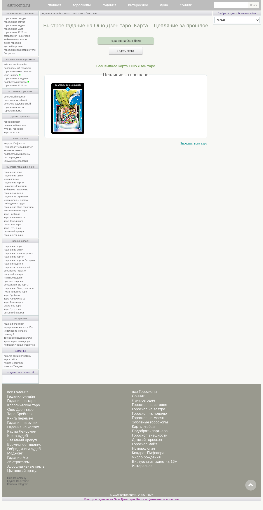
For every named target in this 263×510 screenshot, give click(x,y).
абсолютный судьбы (15, 64)
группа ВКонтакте (14, 363)
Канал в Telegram (13, 366)
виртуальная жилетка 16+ (18, 327)
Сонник (138, 396)
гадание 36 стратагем (16, 196)
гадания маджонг (13, 263)
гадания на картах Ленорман (20, 260)
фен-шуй (9, 334)
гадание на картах (14, 182)
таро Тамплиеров (13, 221)
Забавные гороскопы (150, 422)
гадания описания (14, 323)
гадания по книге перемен (18, 253)
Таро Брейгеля (20, 414)
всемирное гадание (15, 270)
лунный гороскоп (13, 128)
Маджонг (15, 453)
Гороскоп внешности (149, 435)
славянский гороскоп (15, 125)
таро (66, 13)
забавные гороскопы (15, 39)
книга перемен (12, 179)
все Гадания (17, 392)
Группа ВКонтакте (18, 481)
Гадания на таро (21, 401)
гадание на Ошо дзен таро (18, 207)
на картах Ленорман (15, 186)
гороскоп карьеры (14, 107)
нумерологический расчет (18, 147)
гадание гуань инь (14, 235)
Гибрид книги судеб (24, 449)
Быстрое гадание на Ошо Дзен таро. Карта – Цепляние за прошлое (131, 499)
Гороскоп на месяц (148, 418)
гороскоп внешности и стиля (20, 50)
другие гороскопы (20, 116)
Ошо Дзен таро (20, 409)
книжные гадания (13, 277)
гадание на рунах (13, 175)
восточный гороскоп (15, 96)
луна (164, 5)
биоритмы (9, 53)
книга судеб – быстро (16, 200)
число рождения (13, 157)
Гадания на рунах (22, 423)
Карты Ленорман (21, 431)
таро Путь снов (12, 228)
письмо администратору (17, 356)
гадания (109, 5)
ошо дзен (77, 13)
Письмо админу (16, 478)
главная (54, 5)
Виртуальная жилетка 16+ (154, 462)
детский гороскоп (13, 46)
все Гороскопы (144, 392)
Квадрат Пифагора (148, 453)
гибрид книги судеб (14, 203)
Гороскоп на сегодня (149, 405)
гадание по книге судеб (17, 267)
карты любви (12, 75)
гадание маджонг (13, 193)
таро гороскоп (11, 132)
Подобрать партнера (150, 431)
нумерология (20, 138)
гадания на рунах (13, 249)
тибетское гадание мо (16, 189)
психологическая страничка (19, 344)
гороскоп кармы (12, 110)
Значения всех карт (193, 143)
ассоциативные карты (16, 284)
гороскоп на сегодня (15, 18)
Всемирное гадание (24, 444)
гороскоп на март (13, 29)
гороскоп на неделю (15, 25)
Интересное (142, 466)
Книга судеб (17, 436)
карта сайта (10, 359)
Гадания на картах (23, 427)
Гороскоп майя (144, 444)
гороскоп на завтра (14, 22)
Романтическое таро (15, 210)
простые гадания (13, 281)
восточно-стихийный (15, 100)
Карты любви (143, 427)
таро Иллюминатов (14, 217)
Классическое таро (23, 405)
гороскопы (82, 5)
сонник (186, 5)
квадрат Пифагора (14, 143)
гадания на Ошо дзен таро (18, 288)
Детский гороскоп (147, 440)
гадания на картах (14, 256)
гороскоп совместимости (17, 71)
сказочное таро (12, 224)
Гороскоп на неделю (149, 413)
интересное (138, 5)
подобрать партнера (16, 82)
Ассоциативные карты (26, 466)
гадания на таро (13, 246)
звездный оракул (13, 274)
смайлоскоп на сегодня (17, 36)
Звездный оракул (22, 440)
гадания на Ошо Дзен (126, 40)
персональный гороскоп (17, 68)
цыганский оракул (14, 231)
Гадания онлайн (21, 396)
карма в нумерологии (16, 161)
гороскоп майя (12, 121)
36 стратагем (18, 462)
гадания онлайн (20, 241)
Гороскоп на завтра (148, 409)
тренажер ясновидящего (17, 341)
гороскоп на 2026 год (15, 32)
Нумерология (143, 448)
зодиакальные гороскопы (20, 13)
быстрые (91, 13)
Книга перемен (20, 418)
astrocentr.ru (18, 5)
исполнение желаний (16, 330)
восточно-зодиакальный (17, 103)
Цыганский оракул (22, 471)
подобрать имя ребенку (17, 154)
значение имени (13, 150)
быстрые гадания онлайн (20, 166)
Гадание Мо (17, 458)
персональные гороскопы (20, 59)
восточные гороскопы (21, 91)
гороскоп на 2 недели (16, 78)
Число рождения (146, 457)
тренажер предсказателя (18, 337)
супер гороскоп (12, 43)
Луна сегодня (143, 400)
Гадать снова (125, 50)
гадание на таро (13, 172)
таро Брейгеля (12, 214)
